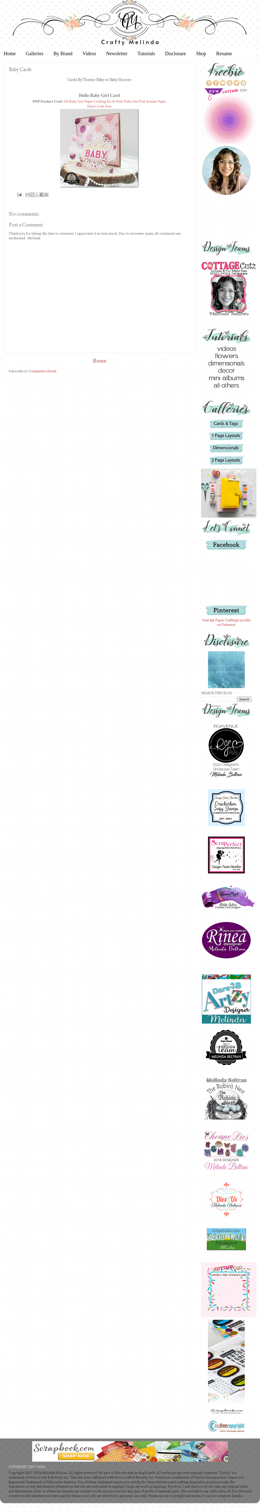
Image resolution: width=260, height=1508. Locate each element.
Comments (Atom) (42, 371)
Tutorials (146, 53)
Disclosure (175, 53)
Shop (201, 53)
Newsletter (117, 53)
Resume (224, 53)
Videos (89, 53)
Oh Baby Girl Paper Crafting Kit (87, 101)
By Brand (62, 53)
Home (99, 360)
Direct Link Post (99, 106)
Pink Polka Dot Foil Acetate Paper (141, 101)
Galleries (34, 53)
